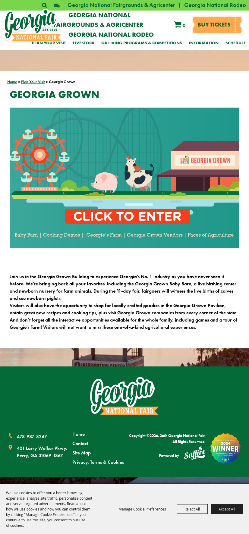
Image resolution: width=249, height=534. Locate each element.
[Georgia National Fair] (124, 396)
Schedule (235, 43)
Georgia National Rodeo (215, 5)
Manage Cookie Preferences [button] (142, 509)
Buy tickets (214, 24)
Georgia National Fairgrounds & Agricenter (121, 5)
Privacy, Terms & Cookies (98, 462)
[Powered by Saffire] (194, 454)
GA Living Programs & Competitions (141, 43)
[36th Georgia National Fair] (32, 25)
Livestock (84, 43)
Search (44, 5)
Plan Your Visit (49, 43)
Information (204, 43)
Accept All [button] (227, 509)
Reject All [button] (192, 509)
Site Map (81, 453)
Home (12, 82)
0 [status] (184, 25)
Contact (80, 443)
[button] (56, 5)
